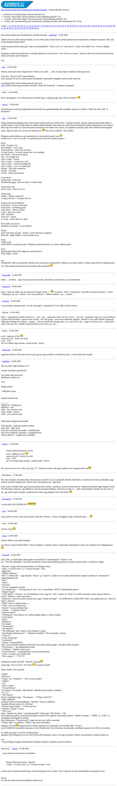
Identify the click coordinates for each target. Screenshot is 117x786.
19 (45, 26)
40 (99, 26)
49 (7, 28)
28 (68, 26)
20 (48, 26)
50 (10, 28)
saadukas (6, 361)
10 (22, 26)
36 (88, 26)
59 (33, 28)
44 (109, 26)
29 (71, 26)
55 (22, 28)
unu (3, 67)
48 (5, 28)
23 (55, 26)
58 (30, 28)
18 (42, 26)
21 (50, 26)
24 (58, 26)
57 (28, 28)
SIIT (3, 85)
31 (76, 26)
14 (32, 26)
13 (30, 26)
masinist (5, 301)
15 (35, 26)
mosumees (6, 499)
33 (81, 26)
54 (20, 28)
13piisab (5, 555)
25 (60, 26)
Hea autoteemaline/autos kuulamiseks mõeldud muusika (24, 10)
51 (12, 28)
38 (94, 26)
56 (25, 28)
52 (15, 28)
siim (4, 511)
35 (86, 26)
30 (73, 26)
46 (114, 26)
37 (91, 26)
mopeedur (6, 275)
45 (111, 26)
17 (40, 26)
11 (24, 26)
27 (65, 26)
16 (37, 26)
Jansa (4, 536)
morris (5, 104)
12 (27, 26)
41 (101, 26)
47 (2, 28)
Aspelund (52, 35)
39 (96, 26)
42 (104, 26)
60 (35, 28)
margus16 (6, 286)
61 (38, 28)
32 (78, 26)
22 (53, 26)
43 (106, 26)
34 (83, 26)
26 (63, 26)
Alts (3, 118)
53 (17, 28)
